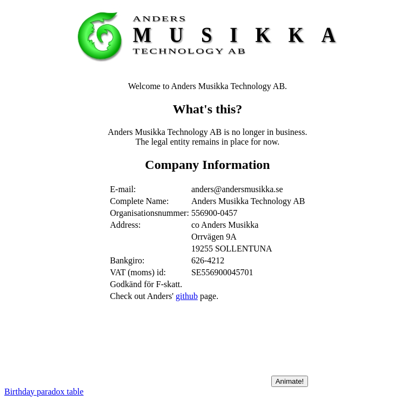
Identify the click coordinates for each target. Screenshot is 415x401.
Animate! (290, 381)
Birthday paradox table (44, 391)
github (187, 296)
